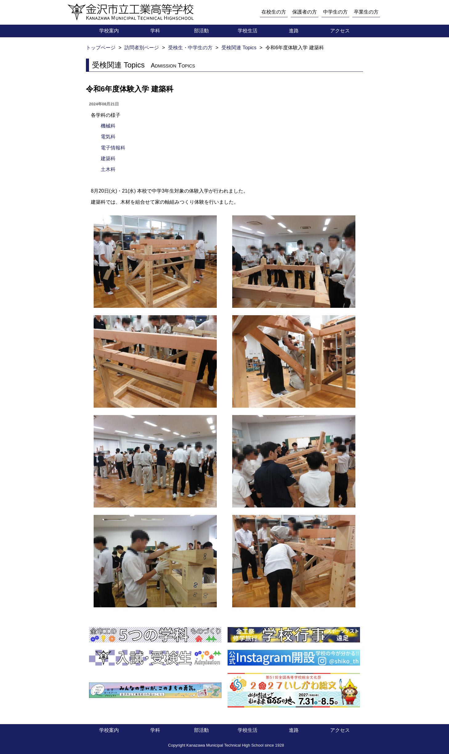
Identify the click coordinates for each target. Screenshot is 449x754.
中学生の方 (335, 11)
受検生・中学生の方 (190, 47)
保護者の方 (304, 11)
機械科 (108, 125)
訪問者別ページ (141, 47)
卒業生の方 (366, 11)
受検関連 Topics (239, 47)
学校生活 (247, 30)
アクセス (340, 30)
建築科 (108, 158)
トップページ (100, 47)
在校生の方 (273, 11)
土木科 (108, 169)
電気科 (108, 136)
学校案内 (109, 30)
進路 (294, 30)
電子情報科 (113, 147)
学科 (155, 30)
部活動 (201, 30)
